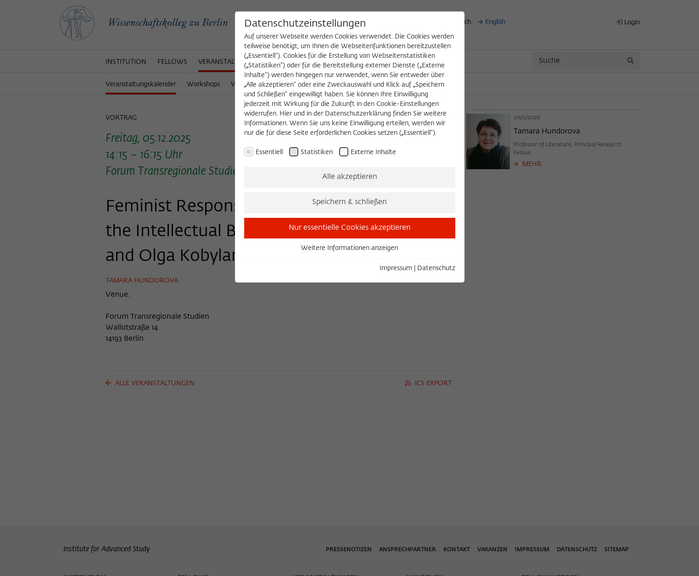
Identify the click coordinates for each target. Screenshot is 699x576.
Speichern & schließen (349, 202)
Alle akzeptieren (349, 177)
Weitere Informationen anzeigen (349, 248)
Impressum (396, 268)
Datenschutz (436, 268)
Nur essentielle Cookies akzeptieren (350, 228)
